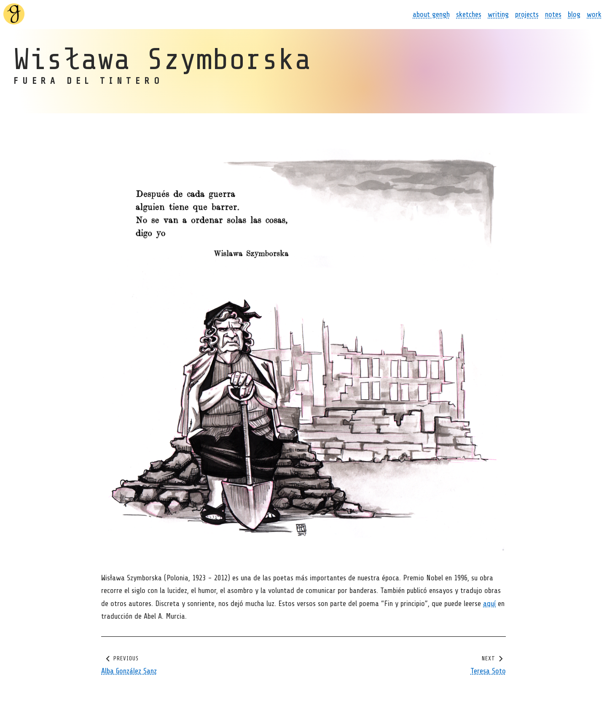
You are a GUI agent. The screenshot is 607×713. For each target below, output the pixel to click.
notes (553, 14)
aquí (489, 603)
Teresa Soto (488, 671)
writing (498, 14)
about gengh (431, 14)
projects (527, 14)
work (594, 14)
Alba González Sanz (129, 671)
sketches (468, 14)
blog (574, 14)
